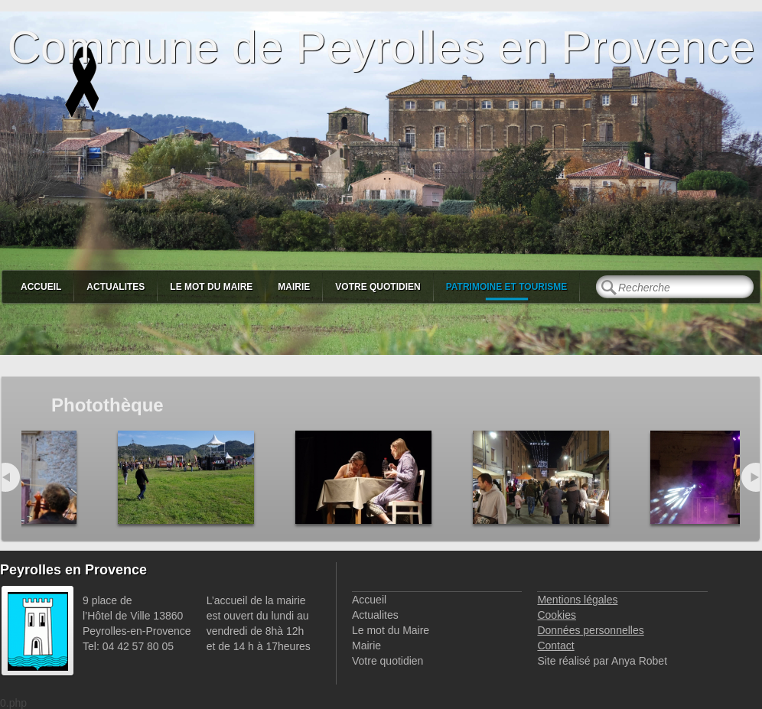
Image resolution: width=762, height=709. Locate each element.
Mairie (294, 286)
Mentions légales (577, 600)
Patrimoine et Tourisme (507, 286)
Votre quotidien (377, 286)
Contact (555, 645)
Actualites (115, 286)
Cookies (556, 615)
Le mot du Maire (211, 286)
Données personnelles (590, 630)
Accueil (41, 286)
